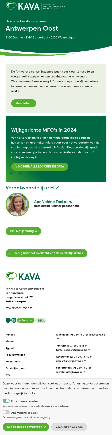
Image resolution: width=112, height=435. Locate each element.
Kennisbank (13, 361)
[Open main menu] (104, 6)
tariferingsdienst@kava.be (73, 349)
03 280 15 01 (77, 334)
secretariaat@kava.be (71, 371)
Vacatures (12, 381)
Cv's (8, 375)
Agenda (10, 348)
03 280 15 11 (76, 345)
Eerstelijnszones (33, 21)
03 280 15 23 (82, 378)
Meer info (24, 103)
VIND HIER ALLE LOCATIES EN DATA (40, 166)
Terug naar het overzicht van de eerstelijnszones (48, 253)
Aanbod (10, 334)
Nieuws (10, 341)
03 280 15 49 (81, 356)
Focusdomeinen (15, 354)
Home (11, 21)
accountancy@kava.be (71, 360)
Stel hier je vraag (23, 231)
